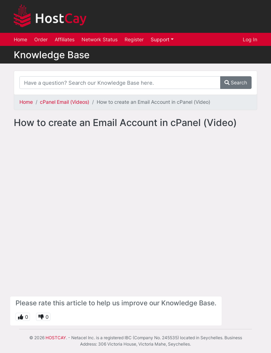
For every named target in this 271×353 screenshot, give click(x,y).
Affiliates (64, 39)
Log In (250, 39)
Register (134, 39)
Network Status (100, 39)
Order (41, 39)
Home (20, 39)
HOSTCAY (56, 337)
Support (161, 39)
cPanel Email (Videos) (64, 102)
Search (235, 82)
